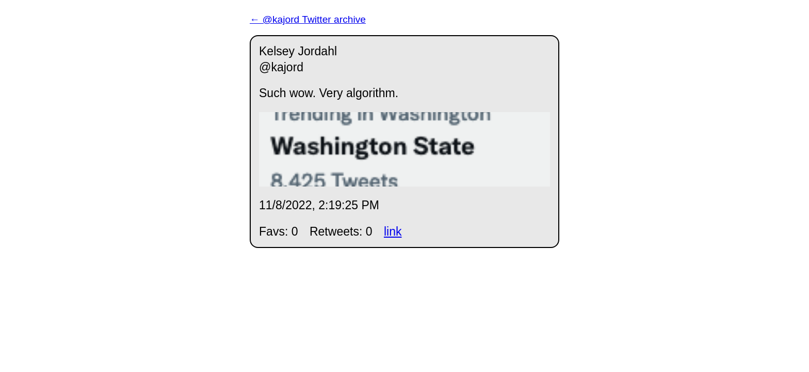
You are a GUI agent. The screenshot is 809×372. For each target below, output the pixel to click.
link (393, 231)
